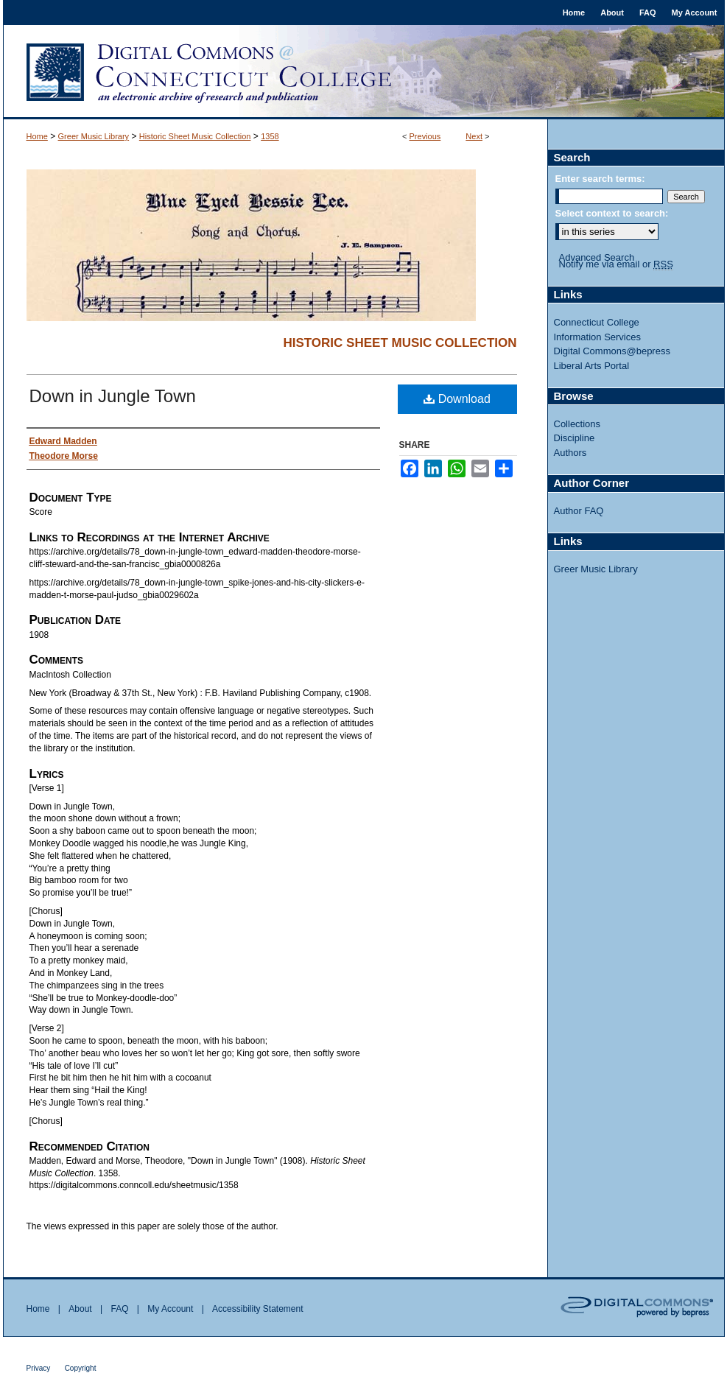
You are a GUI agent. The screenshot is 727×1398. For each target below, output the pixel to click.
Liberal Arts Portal (592, 365)
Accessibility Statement (257, 1309)
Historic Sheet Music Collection (195, 136)
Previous (425, 136)
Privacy (39, 1368)
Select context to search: (612, 213)
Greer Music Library (94, 136)
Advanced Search (597, 257)
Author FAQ (579, 510)
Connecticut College (596, 322)
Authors (570, 452)
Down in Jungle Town (112, 396)
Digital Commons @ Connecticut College (364, 72)
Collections (577, 423)
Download (457, 399)
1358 (269, 136)
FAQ (119, 1309)
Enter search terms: (600, 178)
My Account (170, 1309)
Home (37, 136)
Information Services (598, 337)
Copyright (80, 1368)
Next (474, 136)
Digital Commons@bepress (612, 350)
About (80, 1309)
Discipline (574, 437)
